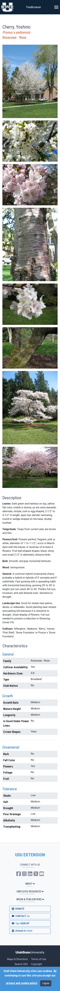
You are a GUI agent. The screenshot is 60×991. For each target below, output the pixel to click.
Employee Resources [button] (30, 891)
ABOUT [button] (30, 883)
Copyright (36, 964)
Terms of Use (38, 959)
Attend (21, 930)
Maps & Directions (17, 959)
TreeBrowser (33, 7)
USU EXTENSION (30, 855)
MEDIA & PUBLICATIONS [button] (30, 899)
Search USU (21, 964)
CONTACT (20, 916)
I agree (45, 983)
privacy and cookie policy (21, 983)
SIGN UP (20, 923)
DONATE (17, 908)
